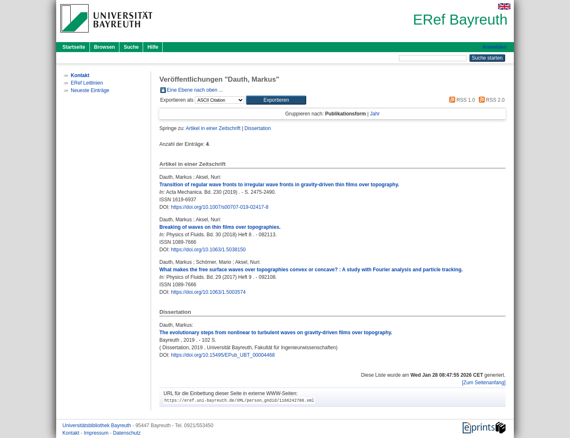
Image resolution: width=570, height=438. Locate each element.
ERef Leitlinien (87, 83)
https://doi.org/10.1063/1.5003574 (208, 292)
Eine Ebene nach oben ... (195, 90)
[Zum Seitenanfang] (484, 382)
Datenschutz (127, 433)
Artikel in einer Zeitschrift (213, 128)
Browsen (104, 47)
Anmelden (494, 47)
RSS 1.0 (461, 100)
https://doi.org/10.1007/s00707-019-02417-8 (219, 207)
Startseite (73, 47)
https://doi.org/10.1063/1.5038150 (208, 250)
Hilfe (152, 47)
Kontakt (71, 433)
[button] (276, 100)
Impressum (97, 433)
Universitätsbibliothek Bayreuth (97, 425)
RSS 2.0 (490, 100)
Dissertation (258, 128)
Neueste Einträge (90, 90)
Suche (131, 47)
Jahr (374, 114)
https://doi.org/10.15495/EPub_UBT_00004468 (223, 355)
